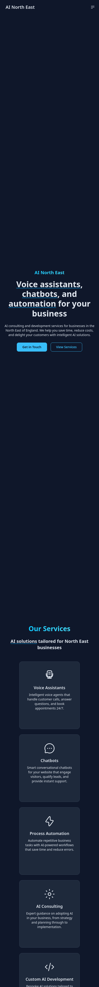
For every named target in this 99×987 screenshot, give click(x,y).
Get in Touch (31, 347)
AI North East (20, 7)
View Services (66, 347)
